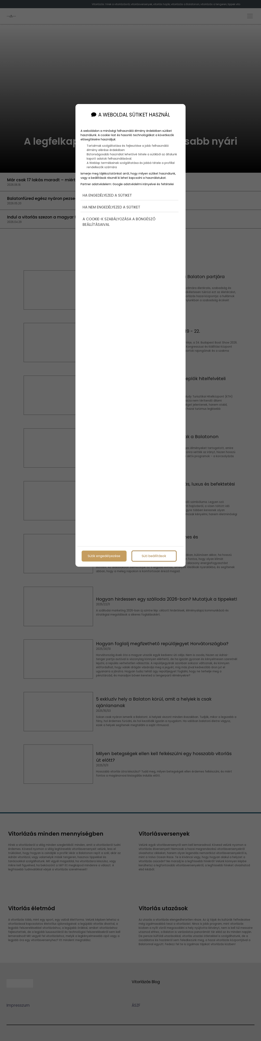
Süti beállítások (154, 556)
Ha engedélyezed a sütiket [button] (107, 195)
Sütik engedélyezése (104, 556)
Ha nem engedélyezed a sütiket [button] (111, 207)
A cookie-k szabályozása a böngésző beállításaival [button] (119, 221)
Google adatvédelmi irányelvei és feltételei (143, 184)
